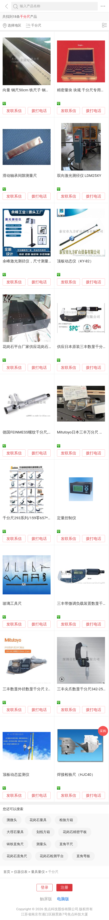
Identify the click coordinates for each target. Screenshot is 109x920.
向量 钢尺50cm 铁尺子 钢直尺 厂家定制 (36, 90)
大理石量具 (15, 832)
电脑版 (63, 898)
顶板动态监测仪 (16, 774)
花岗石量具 (38, 820)
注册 (64, 887)
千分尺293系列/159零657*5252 (29, 518)
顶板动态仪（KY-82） (75, 261)
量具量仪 (38, 872)
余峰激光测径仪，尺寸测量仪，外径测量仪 (39, 261)
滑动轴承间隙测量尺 (20, 175)
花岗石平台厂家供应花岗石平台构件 (33, 347)
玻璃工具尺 (12, 603)
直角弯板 (83, 856)
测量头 (41, 844)
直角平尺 (66, 844)
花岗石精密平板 (75, 832)
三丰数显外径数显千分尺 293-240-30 (33, 689)
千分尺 (53, 872)
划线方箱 (43, 832)
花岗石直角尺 (17, 856)
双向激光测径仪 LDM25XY (79, 175)
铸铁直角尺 (15, 844)
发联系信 (14, 111)
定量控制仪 (66, 518)
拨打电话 (39, 111)
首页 (6, 872)
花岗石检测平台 (52, 856)
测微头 (12, 820)
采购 (103, 731)
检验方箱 (66, 820)
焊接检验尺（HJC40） (76, 774)
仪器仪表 (21, 872)
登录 (44, 887)
